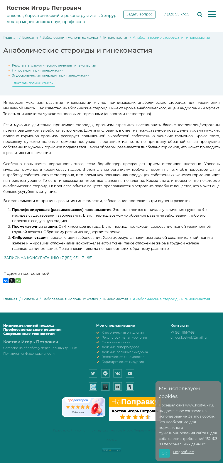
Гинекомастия (115, 37)
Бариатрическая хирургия (123, 362)
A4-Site (111, 440)
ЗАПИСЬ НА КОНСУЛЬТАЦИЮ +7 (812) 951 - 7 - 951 (48, 258)
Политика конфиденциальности (29, 354)
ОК (164, 453)
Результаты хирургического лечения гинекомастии (54, 65)
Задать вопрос (139, 14)
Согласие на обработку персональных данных (40, 348)
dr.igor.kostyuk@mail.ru (189, 337)
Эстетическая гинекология (123, 357)
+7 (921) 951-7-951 (176, 14)
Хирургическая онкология (123, 332)
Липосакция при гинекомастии (38, 70)
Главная (10, 37)
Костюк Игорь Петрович (44, 7)
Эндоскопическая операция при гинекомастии (51, 75)
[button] (212, 14)
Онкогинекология (116, 342)
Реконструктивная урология (124, 337)
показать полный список (33, 83)
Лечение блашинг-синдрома (125, 352)
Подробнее (183, 452)
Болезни (30, 37)
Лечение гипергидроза (120, 347)
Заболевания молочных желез (70, 37)
